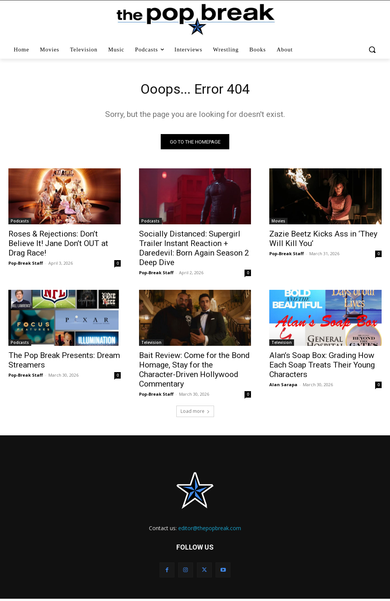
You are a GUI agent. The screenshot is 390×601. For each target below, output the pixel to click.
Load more (195, 413)
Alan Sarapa (283, 387)
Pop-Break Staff (25, 265)
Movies (278, 223)
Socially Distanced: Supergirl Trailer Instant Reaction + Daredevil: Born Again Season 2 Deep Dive (194, 250)
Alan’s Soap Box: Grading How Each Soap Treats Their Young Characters (322, 367)
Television (151, 345)
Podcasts (20, 223)
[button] (372, 49)
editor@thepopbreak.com (209, 530)
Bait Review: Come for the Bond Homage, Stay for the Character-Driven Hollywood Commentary (194, 372)
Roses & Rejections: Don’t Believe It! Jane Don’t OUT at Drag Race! (58, 246)
